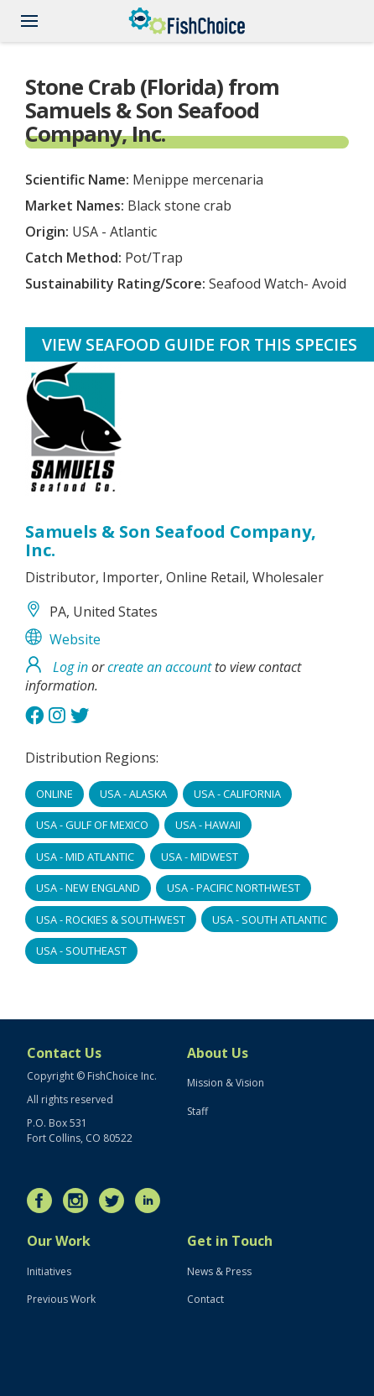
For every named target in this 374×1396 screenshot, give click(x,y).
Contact (205, 1299)
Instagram (79, 1200)
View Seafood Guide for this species (199, 344)
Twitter (115, 1200)
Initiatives (49, 1271)
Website (75, 639)
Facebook (43, 1200)
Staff (197, 1111)
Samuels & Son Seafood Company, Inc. (170, 540)
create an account (159, 667)
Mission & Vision (225, 1083)
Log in (70, 667)
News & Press (219, 1271)
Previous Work (61, 1299)
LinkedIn (152, 1200)
